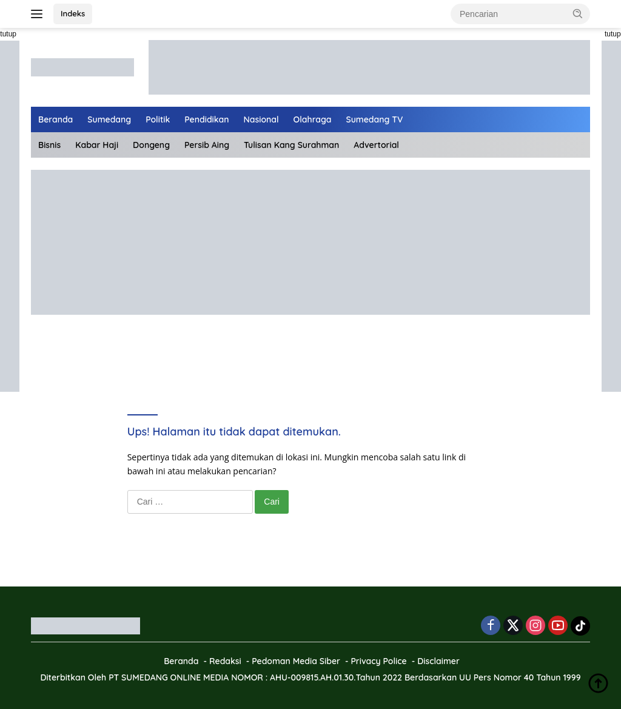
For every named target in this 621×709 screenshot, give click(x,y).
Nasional (261, 119)
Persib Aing (206, 144)
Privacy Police (378, 661)
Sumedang (109, 119)
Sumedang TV (374, 119)
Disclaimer (438, 661)
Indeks (73, 13)
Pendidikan (206, 119)
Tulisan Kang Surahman (291, 144)
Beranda (55, 119)
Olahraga (313, 119)
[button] (578, 13)
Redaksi (225, 661)
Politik (158, 119)
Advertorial (376, 144)
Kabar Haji (96, 144)
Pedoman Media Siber (296, 661)
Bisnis (49, 144)
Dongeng (151, 144)
